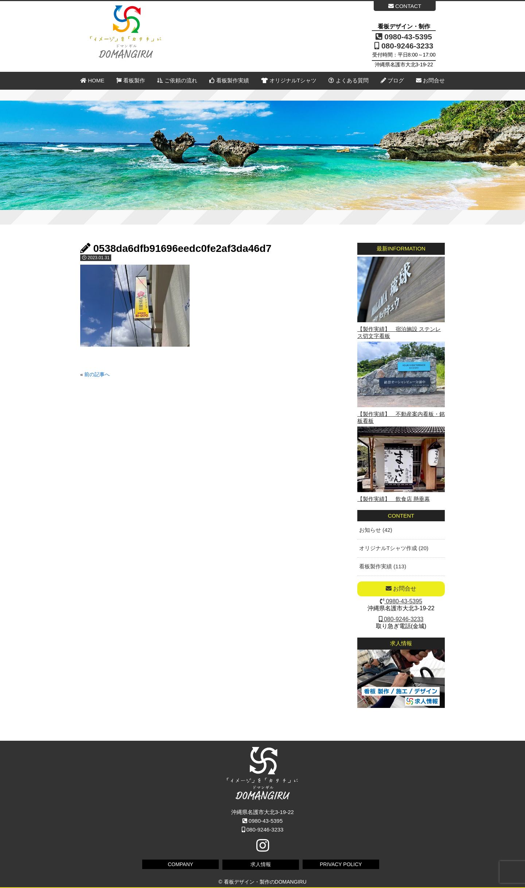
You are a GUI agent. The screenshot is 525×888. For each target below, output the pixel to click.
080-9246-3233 (403, 46)
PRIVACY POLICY (341, 864)
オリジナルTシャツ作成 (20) (393, 548)
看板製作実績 (229, 80)
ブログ (392, 80)
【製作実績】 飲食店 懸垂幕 (393, 499)
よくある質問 (348, 80)
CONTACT (404, 6)
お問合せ (430, 80)
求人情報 (260, 864)
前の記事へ (97, 374)
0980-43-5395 (404, 36)
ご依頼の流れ (177, 80)
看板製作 (130, 80)
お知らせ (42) (375, 530)
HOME (92, 80)
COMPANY (180, 864)
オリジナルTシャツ (288, 80)
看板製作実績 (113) (382, 566)
